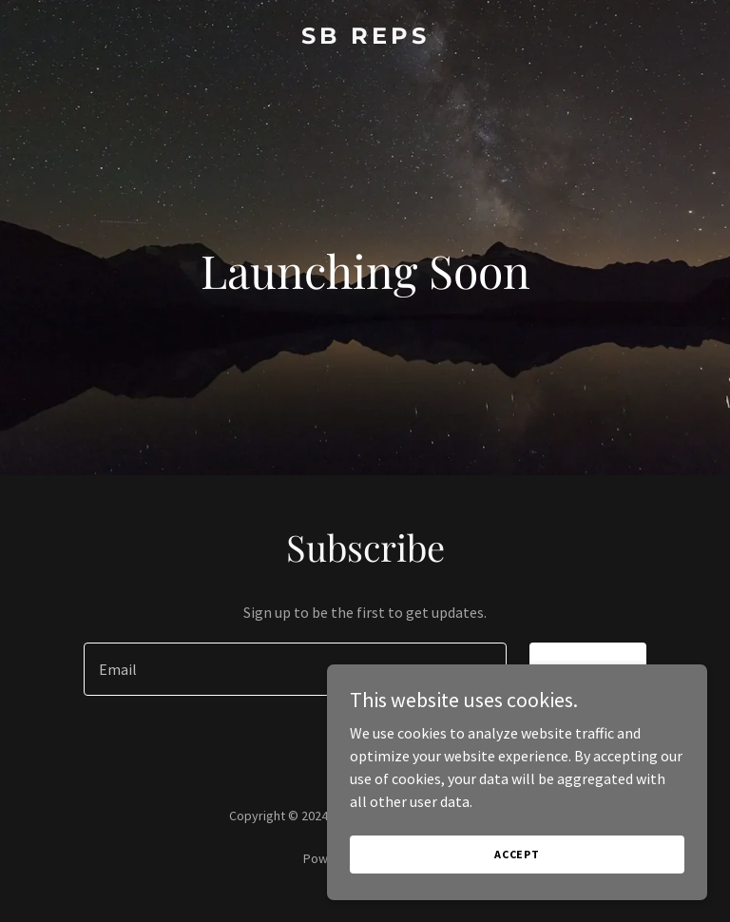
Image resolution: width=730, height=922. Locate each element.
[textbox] (295, 669)
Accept (517, 854)
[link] (365, 38)
